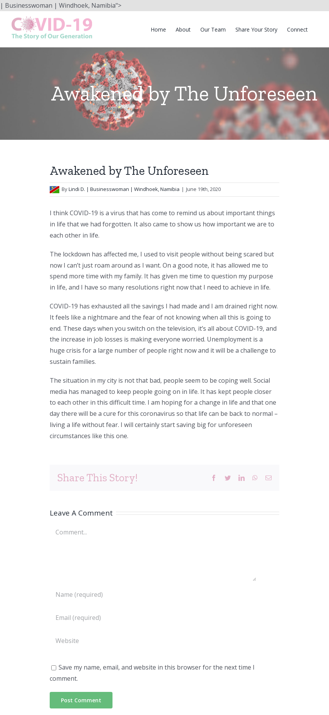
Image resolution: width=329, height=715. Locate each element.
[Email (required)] (153, 617)
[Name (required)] (153, 594)
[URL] (153, 640)
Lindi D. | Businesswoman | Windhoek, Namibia (124, 189)
